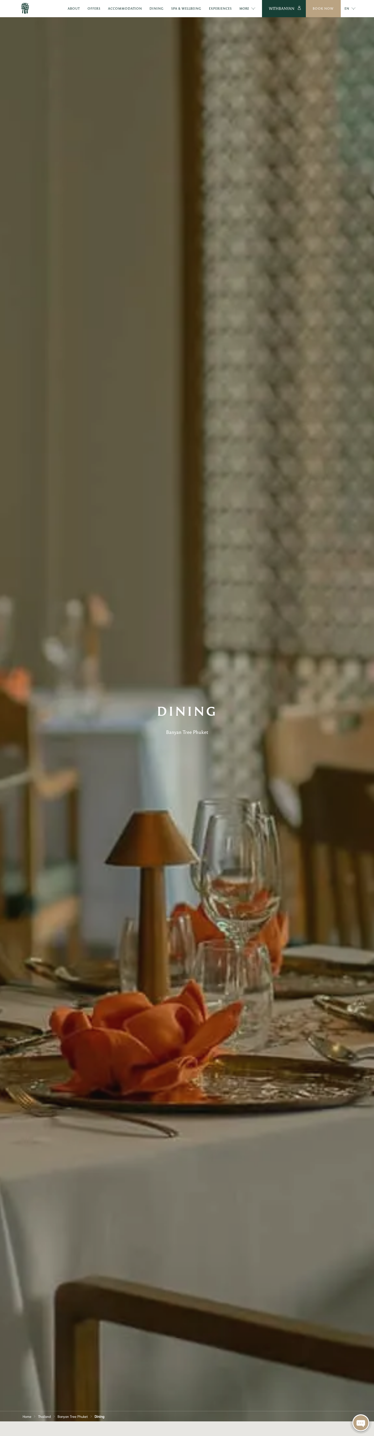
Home (27, 1416)
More (247, 8)
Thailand (44, 1416)
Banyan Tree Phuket (73, 1416)
